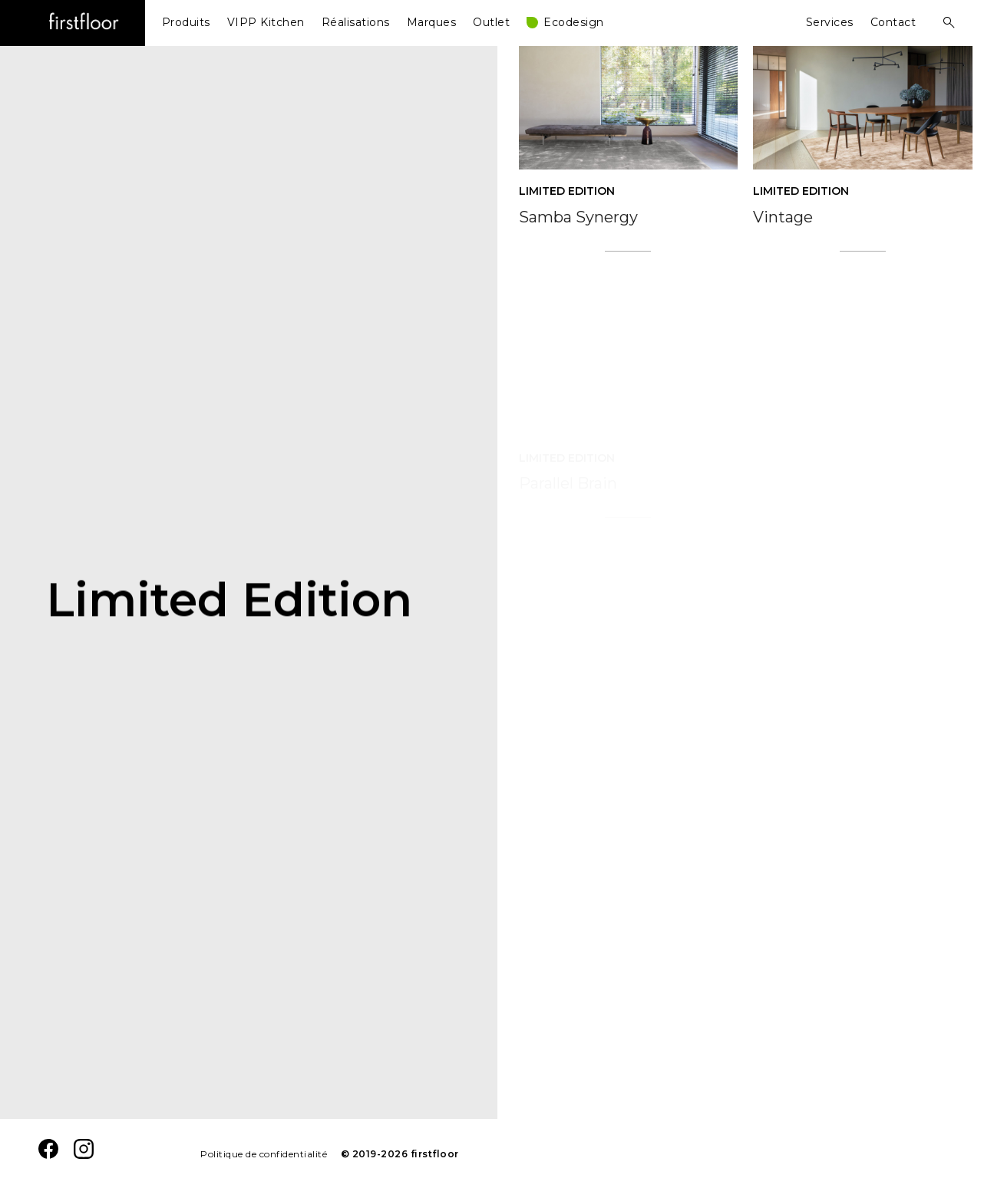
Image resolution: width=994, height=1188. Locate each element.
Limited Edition (567, 191)
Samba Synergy (578, 217)
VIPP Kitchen (266, 22)
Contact (893, 22)
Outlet (491, 22)
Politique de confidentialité (263, 1154)
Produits (186, 22)
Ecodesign (573, 22)
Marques (432, 22)
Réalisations (356, 22)
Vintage (783, 233)
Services (830, 22)
